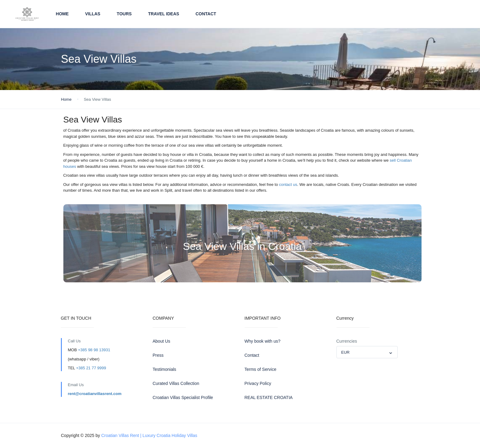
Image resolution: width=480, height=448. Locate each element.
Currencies (346, 341)
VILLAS (92, 13)
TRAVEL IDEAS (163, 13)
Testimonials (164, 369)
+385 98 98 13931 (94, 350)
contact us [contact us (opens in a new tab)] (287, 184)
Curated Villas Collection (176, 383)
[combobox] (367, 352)
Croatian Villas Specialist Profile (183, 397)
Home (62, 13)
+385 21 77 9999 (91, 368)
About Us (162, 341)
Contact (206, 13)
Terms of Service (260, 369)
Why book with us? (263, 341)
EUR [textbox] (345, 352)
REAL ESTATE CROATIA (269, 397)
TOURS (124, 13)
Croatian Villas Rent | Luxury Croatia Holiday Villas (149, 435)
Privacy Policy (258, 383)
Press (158, 355)
